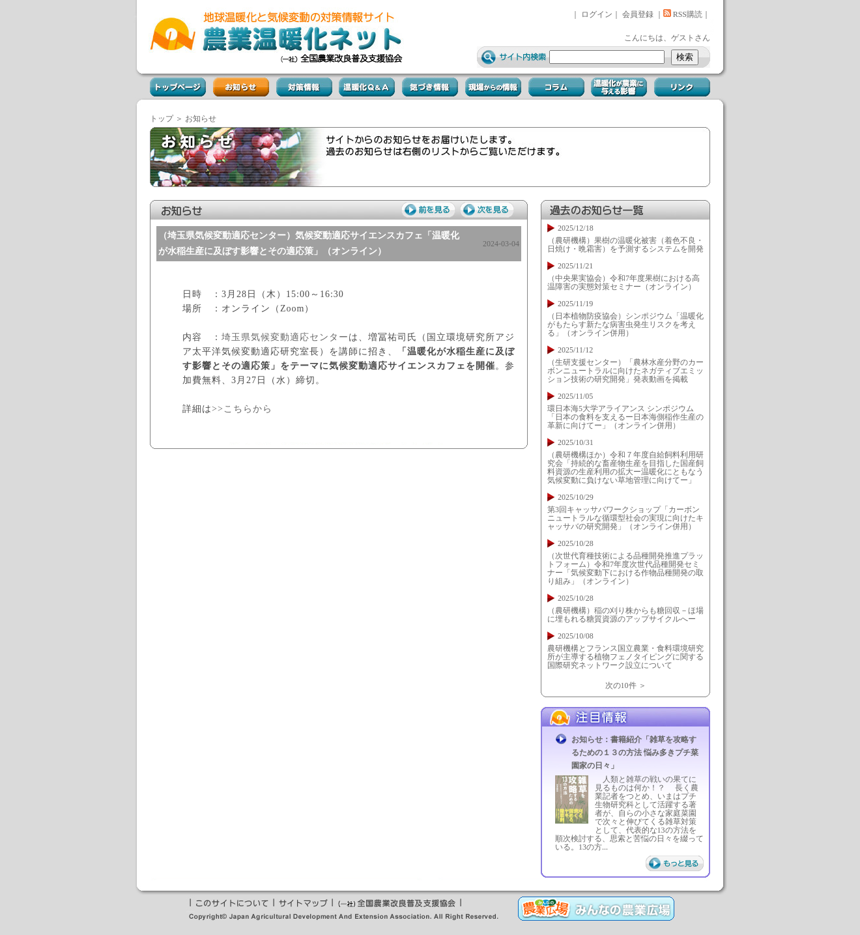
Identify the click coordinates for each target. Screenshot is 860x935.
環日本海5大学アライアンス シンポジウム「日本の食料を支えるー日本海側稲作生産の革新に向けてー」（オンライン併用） (625, 417)
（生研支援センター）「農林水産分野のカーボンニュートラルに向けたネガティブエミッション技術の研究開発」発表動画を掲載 (625, 371)
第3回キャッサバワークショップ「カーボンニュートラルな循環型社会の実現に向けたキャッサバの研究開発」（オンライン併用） (625, 518)
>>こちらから (242, 409)
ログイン (596, 14)
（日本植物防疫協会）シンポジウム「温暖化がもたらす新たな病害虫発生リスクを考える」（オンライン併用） (625, 324)
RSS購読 (682, 14)
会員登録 (637, 14)
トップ (161, 118)
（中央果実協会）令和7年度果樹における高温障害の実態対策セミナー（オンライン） (623, 282)
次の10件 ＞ (625, 685)
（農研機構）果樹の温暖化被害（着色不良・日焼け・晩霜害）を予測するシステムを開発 (625, 244)
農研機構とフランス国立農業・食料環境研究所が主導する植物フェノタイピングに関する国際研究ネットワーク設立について (625, 657)
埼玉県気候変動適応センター (285, 337)
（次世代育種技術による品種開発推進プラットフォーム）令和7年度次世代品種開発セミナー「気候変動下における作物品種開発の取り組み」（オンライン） (625, 568)
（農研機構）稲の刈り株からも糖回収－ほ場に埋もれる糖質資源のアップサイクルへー (625, 615)
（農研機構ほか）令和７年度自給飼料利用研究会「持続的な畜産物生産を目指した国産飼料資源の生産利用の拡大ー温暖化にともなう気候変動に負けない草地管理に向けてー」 (625, 467)
